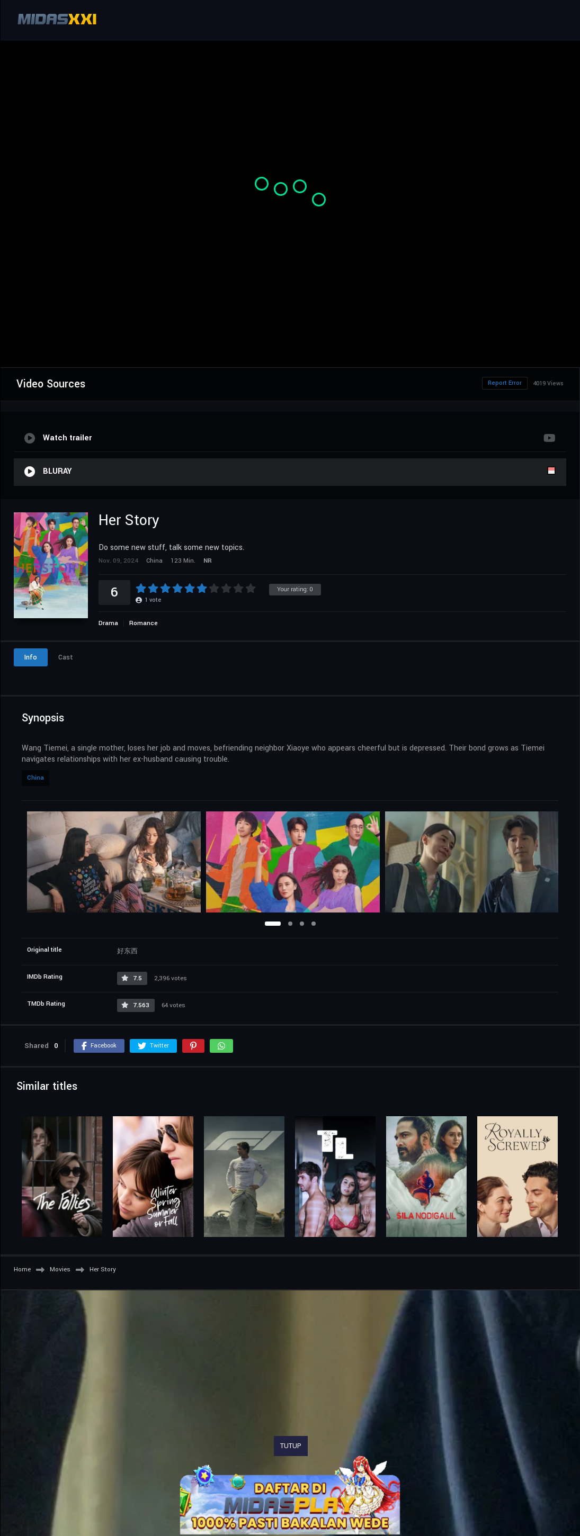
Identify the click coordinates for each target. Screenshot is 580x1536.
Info (30, 657)
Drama (108, 623)
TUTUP (290, 1446)
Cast (65, 657)
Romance (143, 623)
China (35, 777)
